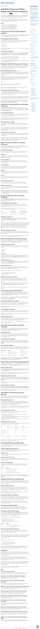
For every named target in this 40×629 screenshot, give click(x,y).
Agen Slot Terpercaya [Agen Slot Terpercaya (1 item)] (32, 26)
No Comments (27, 13)
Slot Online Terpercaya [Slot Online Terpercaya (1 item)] (32, 54)
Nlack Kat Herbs (7, 2)
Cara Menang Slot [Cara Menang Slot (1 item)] (35, 29)
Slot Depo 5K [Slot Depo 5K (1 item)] (31, 53)
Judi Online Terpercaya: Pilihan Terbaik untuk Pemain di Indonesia (14, 10)
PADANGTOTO (33, 66)
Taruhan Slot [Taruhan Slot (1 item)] (37, 58)
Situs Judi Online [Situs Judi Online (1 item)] (32, 48)
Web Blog (10, 13)
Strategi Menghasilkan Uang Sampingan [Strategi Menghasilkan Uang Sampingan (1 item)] (34, 56)
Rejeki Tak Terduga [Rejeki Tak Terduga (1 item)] (32, 46)
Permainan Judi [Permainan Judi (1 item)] (31, 44)
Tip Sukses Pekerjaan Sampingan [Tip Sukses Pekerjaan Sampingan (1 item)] (33, 63)
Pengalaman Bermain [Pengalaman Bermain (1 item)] (32, 40)
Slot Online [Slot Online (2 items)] (35, 53)
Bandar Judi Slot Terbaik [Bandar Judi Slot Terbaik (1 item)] (32, 28)
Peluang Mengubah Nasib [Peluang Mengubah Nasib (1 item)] (33, 38)
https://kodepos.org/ (34, 73)
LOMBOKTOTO (33, 69)
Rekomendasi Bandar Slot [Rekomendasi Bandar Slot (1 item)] (33, 47)
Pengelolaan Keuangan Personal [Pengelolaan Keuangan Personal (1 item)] (33, 42)
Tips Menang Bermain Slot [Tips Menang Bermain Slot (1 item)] (33, 59)
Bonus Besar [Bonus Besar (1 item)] (37, 28)
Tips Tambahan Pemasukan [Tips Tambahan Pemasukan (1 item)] (33, 61)
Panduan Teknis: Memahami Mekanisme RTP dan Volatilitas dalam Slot (34, 23)
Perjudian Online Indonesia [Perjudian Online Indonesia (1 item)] (33, 43)
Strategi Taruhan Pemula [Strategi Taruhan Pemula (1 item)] (32, 57)
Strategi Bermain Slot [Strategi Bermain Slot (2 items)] (34, 55)
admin (7, 13)
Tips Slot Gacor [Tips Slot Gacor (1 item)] (31, 60)
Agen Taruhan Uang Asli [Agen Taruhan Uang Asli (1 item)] (32, 27)
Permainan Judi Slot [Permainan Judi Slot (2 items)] (34, 45)
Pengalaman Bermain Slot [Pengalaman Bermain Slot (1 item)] (33, 41)
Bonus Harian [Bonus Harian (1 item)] (31, 29)
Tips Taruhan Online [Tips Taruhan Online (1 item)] (32, 62)
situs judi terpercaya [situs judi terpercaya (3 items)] (33, 50)
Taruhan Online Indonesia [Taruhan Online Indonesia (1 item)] (33, 58)
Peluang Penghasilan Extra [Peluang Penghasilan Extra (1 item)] (33, 39)
